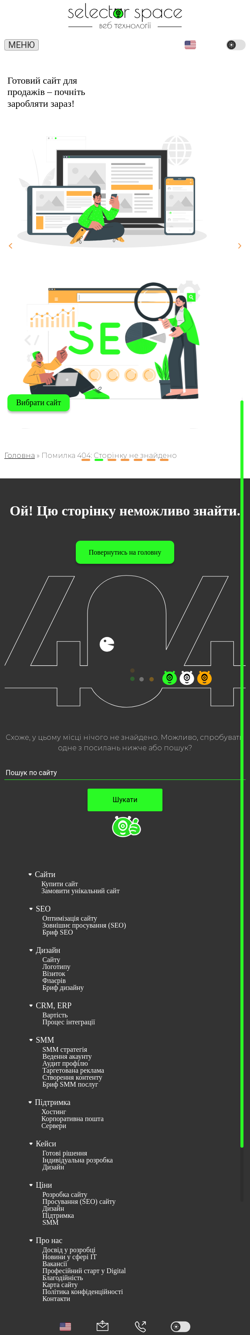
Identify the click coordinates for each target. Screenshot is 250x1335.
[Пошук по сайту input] (125, 773)
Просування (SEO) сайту (78, 1201)
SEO (43, 909)
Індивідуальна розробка (77, 1160)
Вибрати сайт (38, 402)
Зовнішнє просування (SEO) (84, 925)
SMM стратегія (64, 1049)
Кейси (46, 1143)
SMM (45, 1040)
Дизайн (48, 950)
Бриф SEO (57, 932)
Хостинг (53, 1111)
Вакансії (54, 1263)
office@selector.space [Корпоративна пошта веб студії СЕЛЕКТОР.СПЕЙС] (148, 43)
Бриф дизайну (63, 987)
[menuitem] (124, 882)
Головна (19, 455)
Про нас (49, 1240)
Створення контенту (72, 1077)
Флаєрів (54, 980)
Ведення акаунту (67, 1056)
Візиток (53, 973)
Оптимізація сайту (69, 918)
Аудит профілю (65, 1063)
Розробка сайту (64, 1194)
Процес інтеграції (68, 1022)
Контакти (56, 1298)
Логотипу (56, 966)
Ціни (44, 1185)
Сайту (51, 959)
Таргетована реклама (73, 1070)
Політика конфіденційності (82, 1291)
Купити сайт (59, 884)
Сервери (53, 1125)
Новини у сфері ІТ (69, 1257)
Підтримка (53, 1102)
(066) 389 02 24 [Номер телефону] (105, 46)
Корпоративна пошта (72, 1118)
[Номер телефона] (140, 1326)
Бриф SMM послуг (70, 1084)
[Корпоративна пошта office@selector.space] (102, 1326)
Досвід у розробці (68, 1250)
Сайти (45, 874)
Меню (21, 45)
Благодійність (62, 1277)
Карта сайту (60, 1284)
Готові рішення (64, 1153)
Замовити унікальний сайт (80, 891)
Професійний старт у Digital (84, 1270)
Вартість (55, 1015)
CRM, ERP (53, 1005)
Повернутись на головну (125, 552)
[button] (190, 45)
